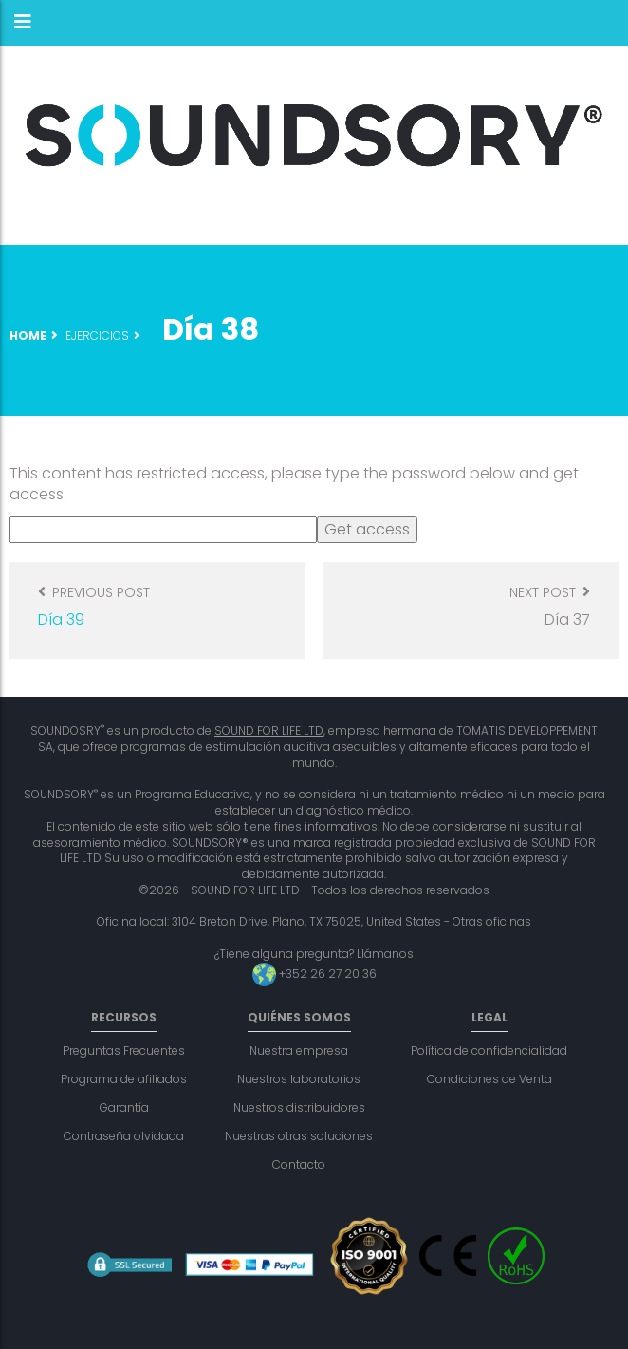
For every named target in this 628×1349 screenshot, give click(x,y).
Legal (489, 1017)
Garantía (124, 1107)
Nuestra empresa (298, 1050)
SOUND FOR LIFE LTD (268, 730)
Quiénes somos (299, 1017)
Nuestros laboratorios (298, 1079)
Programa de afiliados (124, 1079)
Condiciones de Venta (489, 1079)
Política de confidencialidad (489, 1050)
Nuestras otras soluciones (299, 1136)
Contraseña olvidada (124, 1136)
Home (27, 336)
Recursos (124, 1017)
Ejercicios (97, 336)
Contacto (298, 1164)
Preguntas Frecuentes (124, 1050)
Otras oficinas (492, 921)
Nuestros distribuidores (299, 1107)
